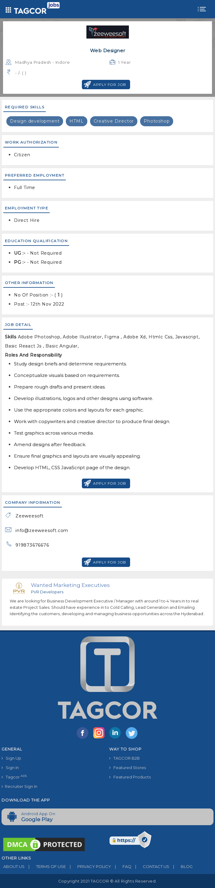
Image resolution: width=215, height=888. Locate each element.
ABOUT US (13, 866)
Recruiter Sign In (19, 786)
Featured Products (130, 776)
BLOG (181, 866)
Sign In (10, 767)
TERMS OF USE (45, 866)
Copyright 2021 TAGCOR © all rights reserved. (107, 881)
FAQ (121, 866)
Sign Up (11, 758)
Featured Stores (127, 767)
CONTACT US (150, 866)
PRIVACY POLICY (88, 866)
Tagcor (14, 776)
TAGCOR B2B (124, 758)
